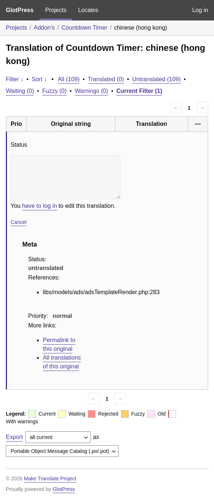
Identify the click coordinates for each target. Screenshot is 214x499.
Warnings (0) (91, 91)
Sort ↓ (39, 79)
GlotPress (20, 10)
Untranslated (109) (156, 79)
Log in (200, 10)
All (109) (69, 79)
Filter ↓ (14, 79)
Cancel (19, 222)
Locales (88, 10)
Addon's (44, 28)
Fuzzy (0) (54, 91)
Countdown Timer (84, 28)
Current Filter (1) (139, 91)
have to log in (39, 206)
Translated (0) (106, 79)
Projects (56, 10)
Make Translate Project (50, 478)
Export (14, 437)
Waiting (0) (20, 91)
